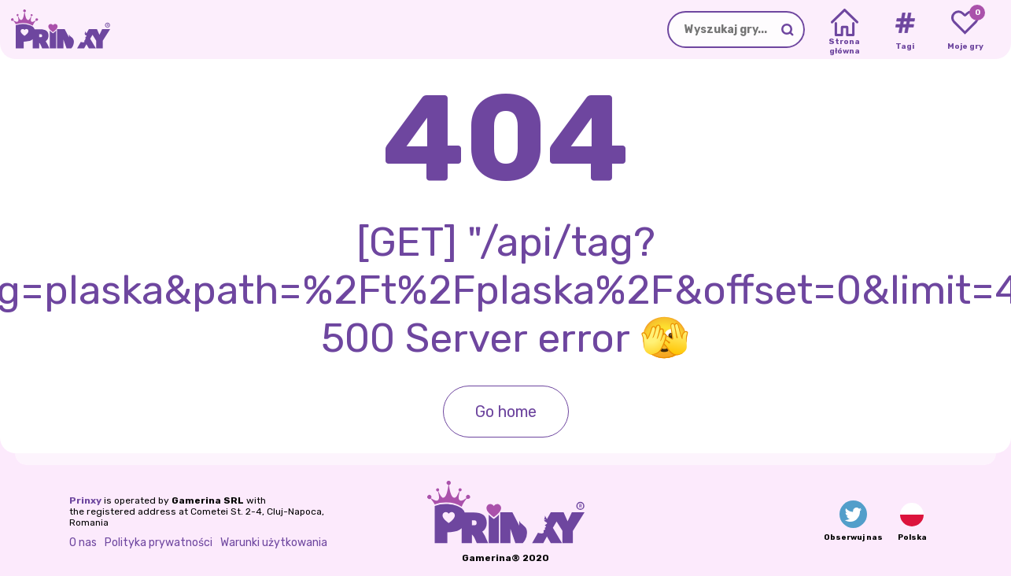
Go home (506, 411)
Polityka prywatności (158, 542)
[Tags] (904, 30)
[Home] (845, 30)
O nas (83, 542)
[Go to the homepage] (55, 29)
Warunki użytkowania (273, 542)
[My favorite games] (965, 30)
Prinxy (85, 500)
